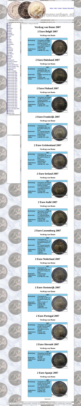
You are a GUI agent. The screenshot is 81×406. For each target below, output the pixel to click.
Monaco (10, 47)
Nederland (10, 49)
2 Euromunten (24, 23)
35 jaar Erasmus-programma (12, 68)
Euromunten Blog (61, 403)
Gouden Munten (68, 403)
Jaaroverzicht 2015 (12, 89)
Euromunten (54, 403)
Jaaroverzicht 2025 (12, 105)
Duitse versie (11, 113)
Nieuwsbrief (70, 8)
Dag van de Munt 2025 (13, 108)
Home (51, 8)
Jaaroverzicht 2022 (12, 100)
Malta (9, 45)
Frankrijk (10, 33)
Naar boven (48, 399)
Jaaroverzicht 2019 (12, 96)
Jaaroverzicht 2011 (12, 83)
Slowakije (10, 57)
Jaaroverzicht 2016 (12, 91)
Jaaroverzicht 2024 (12, 104)
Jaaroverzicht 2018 (12, 94)
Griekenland (11, 34)
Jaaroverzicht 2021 (12, 99)
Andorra (10, 23)
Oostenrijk (10, 50)
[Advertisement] (36, 21)
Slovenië (10, 55)
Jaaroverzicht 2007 (12, 77)
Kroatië (9, 39)
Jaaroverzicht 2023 (12, 102)
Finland (9, 31)
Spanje (9, 58)
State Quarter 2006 (41, 403)
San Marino (11, 53)
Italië (9, 38)
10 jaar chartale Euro (13, 64)
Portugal (10, 52)
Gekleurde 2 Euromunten (11, 111)
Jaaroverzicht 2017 (12, 93)
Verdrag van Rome (12, 61)
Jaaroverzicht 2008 (12, 78)
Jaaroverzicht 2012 (12, 85)
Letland (9, 41)
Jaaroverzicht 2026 (12, 107)
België (9, 25)
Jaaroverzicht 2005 (12, 74)
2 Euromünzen (49, 403)
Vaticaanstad (11, 60)
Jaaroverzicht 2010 (12, 82)
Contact (60, 8)
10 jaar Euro (11, 63)
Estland (9, 30)
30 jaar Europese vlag (13, 66)
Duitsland (10, 28)
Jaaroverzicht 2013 (12, 86)
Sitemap (65, 8)
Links (55, 8)
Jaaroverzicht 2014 (12, 88)
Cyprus (9, 27)
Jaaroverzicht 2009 (12, 80)
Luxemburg (10, 44)
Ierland (9, 36)
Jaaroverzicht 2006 (12, 75)
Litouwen (10, 42)
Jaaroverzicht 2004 (12, 72)
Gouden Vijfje (34, 403)
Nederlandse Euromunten (26, 403)
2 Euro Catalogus (12, 71)
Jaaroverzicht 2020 (12, 97)
